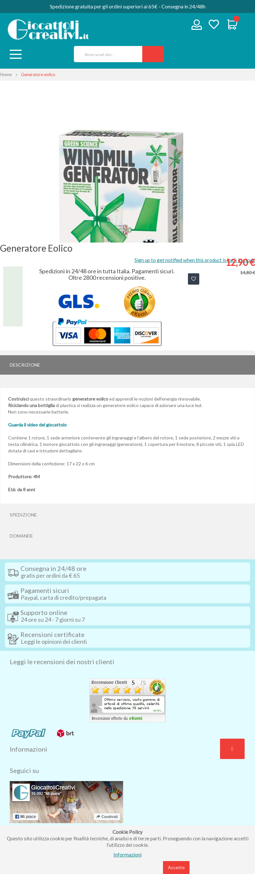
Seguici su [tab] (24, 770)
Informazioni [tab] (28, 749)
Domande (21, 536)
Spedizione (23, 514)
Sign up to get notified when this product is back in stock (194, 260)
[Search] (153, 54)
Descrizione (25, 365)
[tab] (127, 365)
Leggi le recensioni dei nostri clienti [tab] (62, 661)
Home (6, 74)
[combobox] (105, 54)
